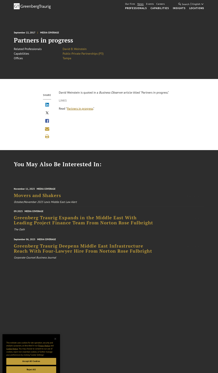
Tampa (67, 58)
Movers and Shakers (37, 196)
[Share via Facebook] (47, 121)
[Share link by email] (47, 129)
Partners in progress (80, 108)
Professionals (136, 8)
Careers (160, 3)
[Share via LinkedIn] (47, 105)
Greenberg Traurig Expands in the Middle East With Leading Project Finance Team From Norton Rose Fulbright (83, 221)
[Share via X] (47, 113)
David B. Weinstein (75, 49)
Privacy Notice (44, 349)
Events (150, 3)
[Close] (55, 342)
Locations (196, 8)
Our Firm (130, 3)
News (140, 3)
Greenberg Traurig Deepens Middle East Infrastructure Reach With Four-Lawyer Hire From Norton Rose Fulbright (83, 250)
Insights (179, 8)
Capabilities (160, 8)
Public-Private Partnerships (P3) (83, 53)
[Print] (47, 136)
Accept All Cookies (31, 364)
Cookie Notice (12, 352)
